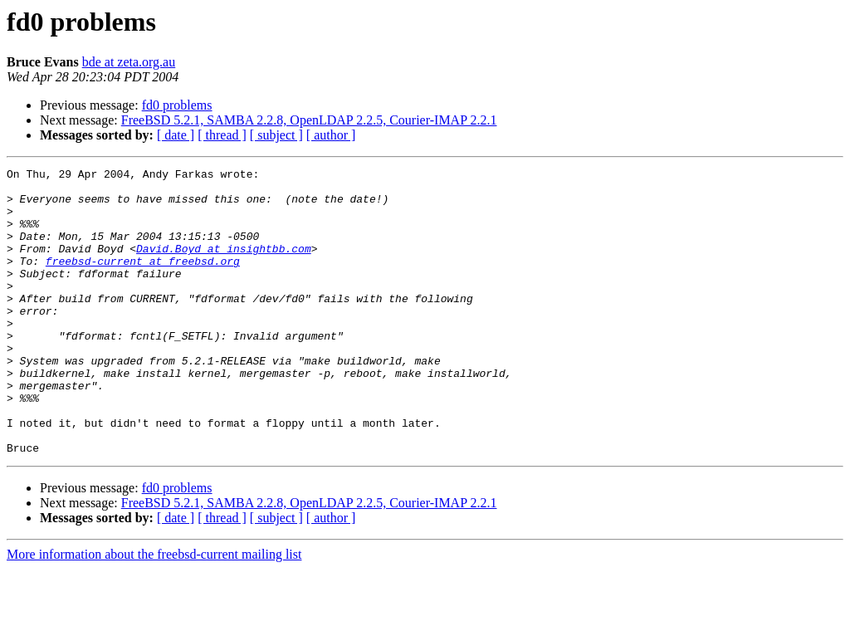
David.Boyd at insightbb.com (223, 265)
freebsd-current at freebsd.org (143, 280)
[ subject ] (276, 135)
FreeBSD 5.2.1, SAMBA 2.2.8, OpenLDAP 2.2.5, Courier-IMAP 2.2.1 (309, 120)
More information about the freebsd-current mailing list (154, 611)
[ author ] (331, 135)
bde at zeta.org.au (129, 62)
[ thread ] (222, 135)
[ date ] (175, 135)
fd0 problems (177, 105)
